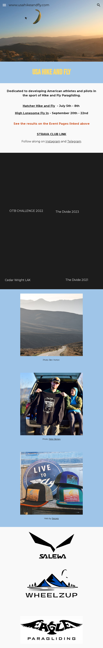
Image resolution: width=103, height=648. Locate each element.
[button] (4, 5)
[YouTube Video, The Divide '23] (77, 182)
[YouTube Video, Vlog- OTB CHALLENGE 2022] (26, 181)
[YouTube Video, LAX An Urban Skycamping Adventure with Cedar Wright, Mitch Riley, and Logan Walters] (26, 250)
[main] (51, 72)
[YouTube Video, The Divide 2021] (77, 250)
